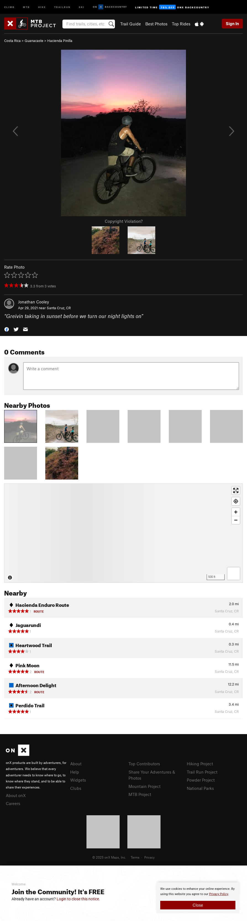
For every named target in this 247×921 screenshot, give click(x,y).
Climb (9, 7)
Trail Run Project (202, 771)
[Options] (233, 573)
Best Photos (156, 23)
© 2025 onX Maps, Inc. (109, 857)
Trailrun (62, 7)
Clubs (75, 788)
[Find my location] (236, 501)
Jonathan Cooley (33, 301)
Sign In (232, 23)
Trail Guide (130, 23)
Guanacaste (34, 40)
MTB (26, 7)
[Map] (123, 533)
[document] (197, 897)
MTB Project (139, 794)
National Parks (200, 788)
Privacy (149, 857)
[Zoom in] (236, 512)
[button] (6, 329)
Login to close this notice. (78, 899)
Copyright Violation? (124, 221)
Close (198, 905)
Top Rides (181, 23)
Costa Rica (12, 40)
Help (74, 771)
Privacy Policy (218, 894)
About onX (16, 795)
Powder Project (201, 779)
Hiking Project (200, 763)
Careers (13, 803)
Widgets (78, 779)
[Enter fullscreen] (236, 490)
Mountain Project (144, 786)
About (76, 763)
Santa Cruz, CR (59, 308)
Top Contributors (144, 763)
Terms (135, 857)
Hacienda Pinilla (59, 40)
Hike (42, 7)
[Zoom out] (236, 520)
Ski (82, 7)
